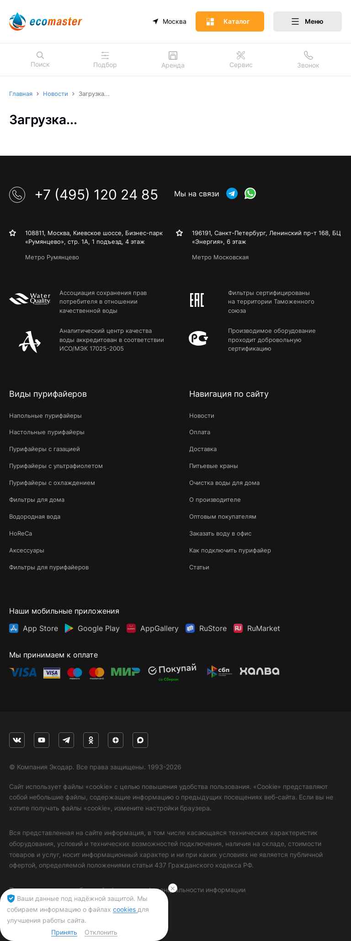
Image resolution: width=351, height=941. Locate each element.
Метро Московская (220, 257)
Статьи (199, 567)
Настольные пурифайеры (47, 432)
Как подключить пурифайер (230, 550)
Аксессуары (26, 550)
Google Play (99, 628)
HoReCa (20, 533)
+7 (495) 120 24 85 (83, 194)
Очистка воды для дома (224, 482)
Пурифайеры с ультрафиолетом (56, 465)
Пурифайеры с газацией (44, 448)
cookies (125, 909)
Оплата (199, 432)
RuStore (213, 628)
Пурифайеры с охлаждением (52, 482)
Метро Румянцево (52, 257)
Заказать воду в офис (220, 533)
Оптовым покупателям (222, 516)
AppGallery (159, 628)
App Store (40, 628)
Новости (201, 415)
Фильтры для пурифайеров (49, 567)
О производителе (215, 499)
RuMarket (263, 628)
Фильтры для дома (36, 499)
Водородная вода (34, 516)
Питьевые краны (213, 465)
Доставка (203, 448)
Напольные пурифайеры (45, 415)
